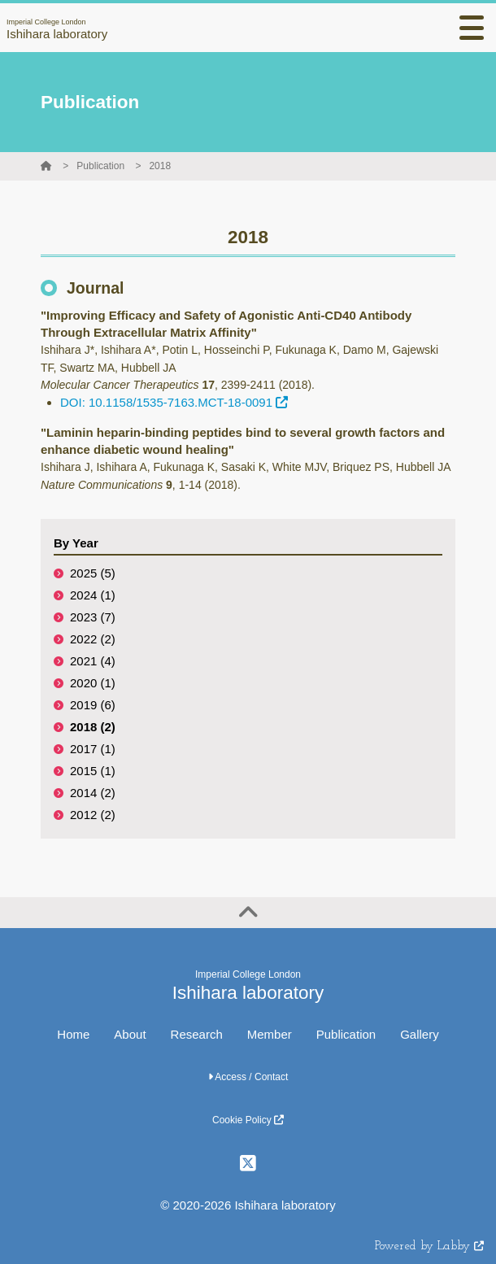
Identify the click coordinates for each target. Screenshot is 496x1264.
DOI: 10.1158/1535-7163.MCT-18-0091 (174, 402)
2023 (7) (92, 617)
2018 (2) (92, 727)
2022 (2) (92, 639)
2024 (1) (92, 595)
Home (73, 1034)
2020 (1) (92, 683)
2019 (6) (92, 705)
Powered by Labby (429, 1246)
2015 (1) (92, 771)
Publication (100, 166)
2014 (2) (92, 793)
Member (269, 1034)
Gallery (419, 1034)
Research (197, 1034)
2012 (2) (92, 815)
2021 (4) (92, 661)
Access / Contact (248, 1077)
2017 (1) (92, 749)
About (130, 1034)
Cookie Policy (248, 1120)
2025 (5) (92, 573)
